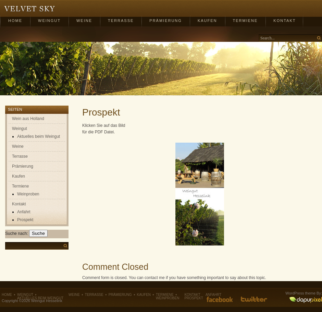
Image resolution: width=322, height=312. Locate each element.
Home (15, 21)
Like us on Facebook (220, 299)
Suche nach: (16, 233)
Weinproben (28, 194)
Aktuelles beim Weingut (38, 136)
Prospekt (25, 219)
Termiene (245, 21)
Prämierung (165, 21)
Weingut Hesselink (29, 9)
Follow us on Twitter (254, 299)
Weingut (49, 21)
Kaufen (207, 21)
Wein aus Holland (28, 118)
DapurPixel (305, 300)
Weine (84, 21)
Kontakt (284, 21)
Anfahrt (23, 211)
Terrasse (121, 21)
